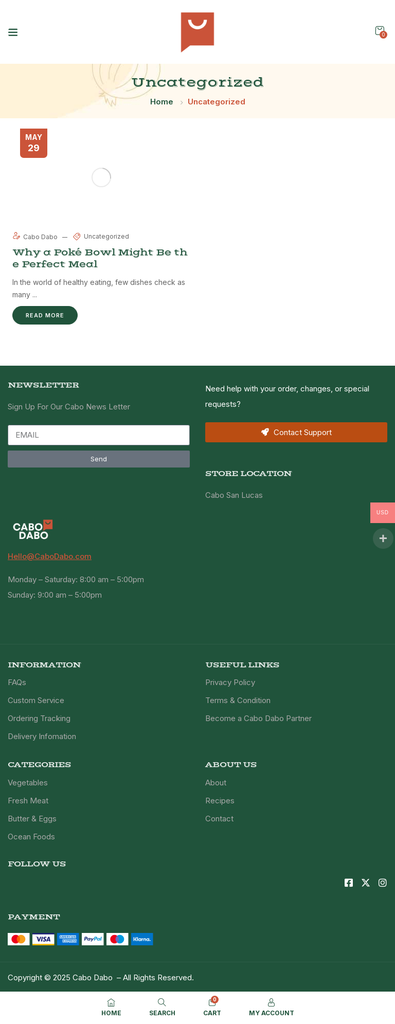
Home (161, 101)
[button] (379, 30)
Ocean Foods (31, 836)
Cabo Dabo (35, 237)
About (215, 782)
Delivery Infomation (42, 736)
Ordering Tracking (39, 718)
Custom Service (36, 700)
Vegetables (28, 782)
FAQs (17, 682)
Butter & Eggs (32, 818)
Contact (219, 818)
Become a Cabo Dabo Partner (258, 718)
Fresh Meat (28, 800)
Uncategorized (106, 236)
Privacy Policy (230, 682)
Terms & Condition (238, 700)
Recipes (220, 800)
